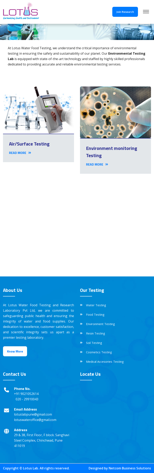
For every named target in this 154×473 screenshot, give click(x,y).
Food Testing (95, 314)
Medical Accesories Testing (105, 362)
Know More (15, 351)
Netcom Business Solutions (130, 468)
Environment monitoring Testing (111, 152)
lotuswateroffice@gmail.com (35, 420)
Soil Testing (94, 343)
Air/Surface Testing (29, 143)
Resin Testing (95, 333)
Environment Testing (100, 324)
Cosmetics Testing (99, 352)
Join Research (125, 12)
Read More (20, 152)
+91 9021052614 (26, 394)
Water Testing (96, 305)
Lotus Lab (30, 468)
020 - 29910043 (27, 399)
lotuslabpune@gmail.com (33, 414)
